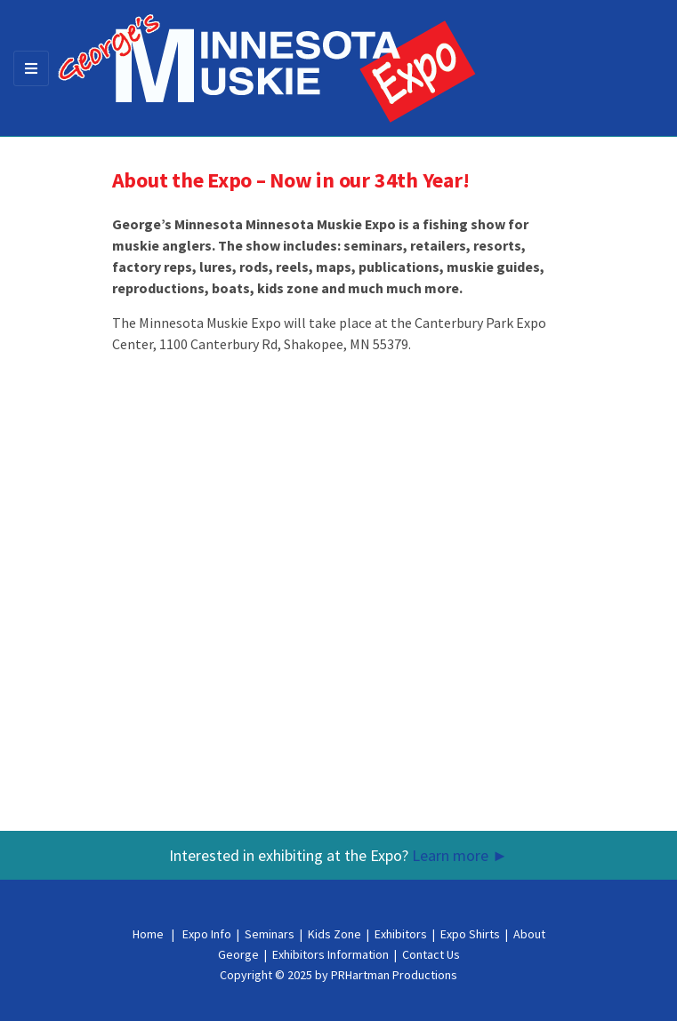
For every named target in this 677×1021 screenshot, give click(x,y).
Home (148, 934)
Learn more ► (460, 855)
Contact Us (431, 954)
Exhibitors (401, 934)
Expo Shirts (470, 934)
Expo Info (206, 934)
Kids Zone (334, 934)
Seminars (269, 934)
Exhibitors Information (330, 954)
